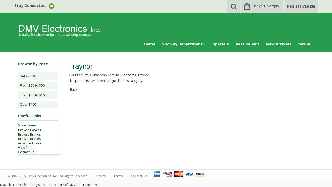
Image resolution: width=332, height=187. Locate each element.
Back (73, 89)
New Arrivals (278, 44)
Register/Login (301, 6)
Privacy (100, 176)
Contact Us (26, 152)
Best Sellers (247, 44)
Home (149, 44)
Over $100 (28, 104)
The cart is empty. (266, 6)
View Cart (25, 147)
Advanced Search (31, 143)
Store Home (27, 125)
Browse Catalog (30, 130)
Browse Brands (29, 134)
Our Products (78, 75)
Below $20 (28, 76)
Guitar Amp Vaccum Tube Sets (112, 75)
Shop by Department (184, 44)
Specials (221, 44)
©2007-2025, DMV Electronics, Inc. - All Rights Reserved (48, 176)
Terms (118, 176)
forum (304, 44)
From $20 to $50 (32, 85)
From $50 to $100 (33, 95)
